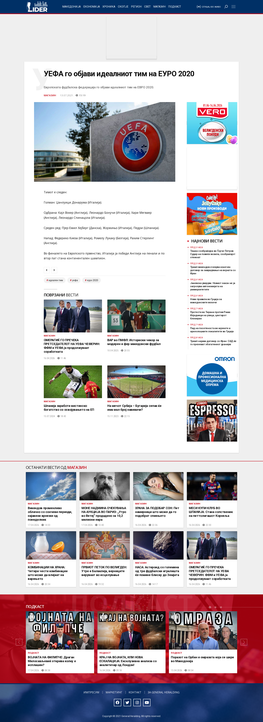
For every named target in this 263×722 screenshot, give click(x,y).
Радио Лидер (37, 6)
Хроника (108, 6)
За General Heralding (163, 692)
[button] (19, 642)
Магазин (159, 6)
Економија (91, 6)
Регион (136, 6)
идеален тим (56, 280)
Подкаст (174, 6)
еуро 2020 (92, 280)
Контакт (135, 692)
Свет (147, 6)
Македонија (71, 6)
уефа (75, 280)
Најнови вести (206, 241)
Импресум (91, 692)
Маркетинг (114, 692)
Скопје (123, 6)
